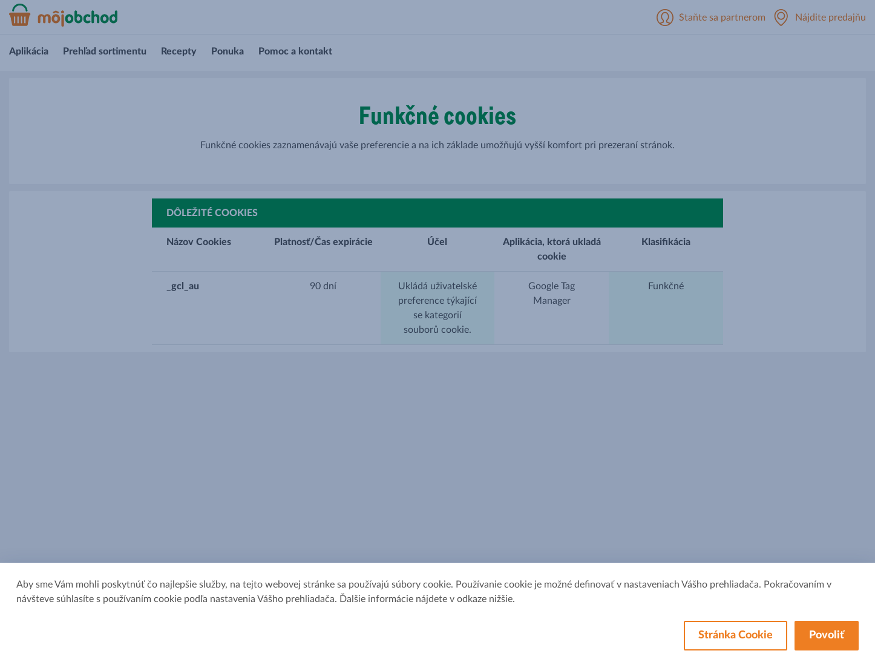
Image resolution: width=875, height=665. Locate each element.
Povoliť (826, 635)
